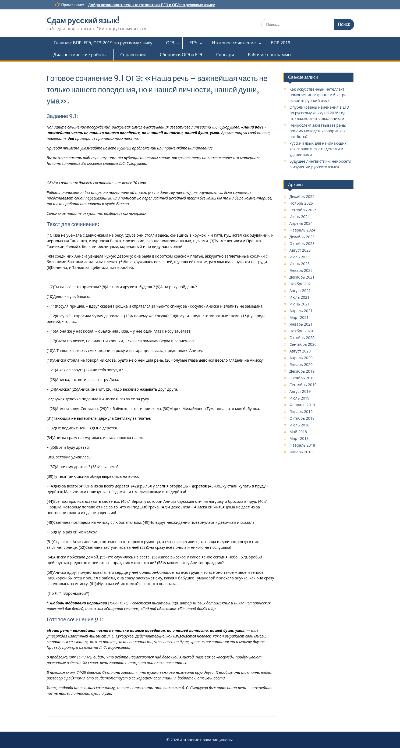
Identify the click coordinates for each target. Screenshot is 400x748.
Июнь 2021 (299, 304)
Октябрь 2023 (301, 243)
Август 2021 (300, 290)
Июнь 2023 (299, 263)
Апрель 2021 (301, 310)
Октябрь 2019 (301, 377)
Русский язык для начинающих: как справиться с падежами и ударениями (318, 149)
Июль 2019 (299, 398)
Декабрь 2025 (301, 196)
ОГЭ (170, 43)
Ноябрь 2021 (301, 283)
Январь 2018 (301, 451)
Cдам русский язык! (83, 20)
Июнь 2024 (299, 216)
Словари (225, 55)
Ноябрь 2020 (301, 330)
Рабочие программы (269, 55)
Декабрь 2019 (301, 371)
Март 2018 (299, 438)
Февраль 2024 (302, 230)
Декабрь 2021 (301, 277)
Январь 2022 (301, 270)
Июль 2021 (299, 297)
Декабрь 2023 (301, 236)
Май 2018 (298, 431)
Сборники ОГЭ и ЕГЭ (181, 55)
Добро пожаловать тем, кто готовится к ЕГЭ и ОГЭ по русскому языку (151, 4)
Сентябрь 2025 (303, 209)
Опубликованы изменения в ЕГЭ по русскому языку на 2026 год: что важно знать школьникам (319, 113)
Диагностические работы (80, 55)
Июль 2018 (299, 425)
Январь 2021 (301, 324)
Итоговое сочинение (234, 43)
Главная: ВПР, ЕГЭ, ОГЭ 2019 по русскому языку (103, 43)
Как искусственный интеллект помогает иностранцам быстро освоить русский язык (317, 95)
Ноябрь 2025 (301, 203)
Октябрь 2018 (301, 418)
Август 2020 (300, 351)
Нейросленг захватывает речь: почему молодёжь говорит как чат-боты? (317, 131)
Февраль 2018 (302, 445)
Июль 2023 (299, 256)
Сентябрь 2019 (303, 384)
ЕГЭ (193, 43)
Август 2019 (300, 391)
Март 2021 (299, 317)
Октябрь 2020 (301, 337)
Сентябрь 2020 (303, 344)
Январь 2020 (301, 364)
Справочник (133, 55)
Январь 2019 (301, 411)
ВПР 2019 (280, 43)
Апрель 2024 (301, 223)
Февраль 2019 (302, 404)
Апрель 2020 (301, 357)
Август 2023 (300, 250)
